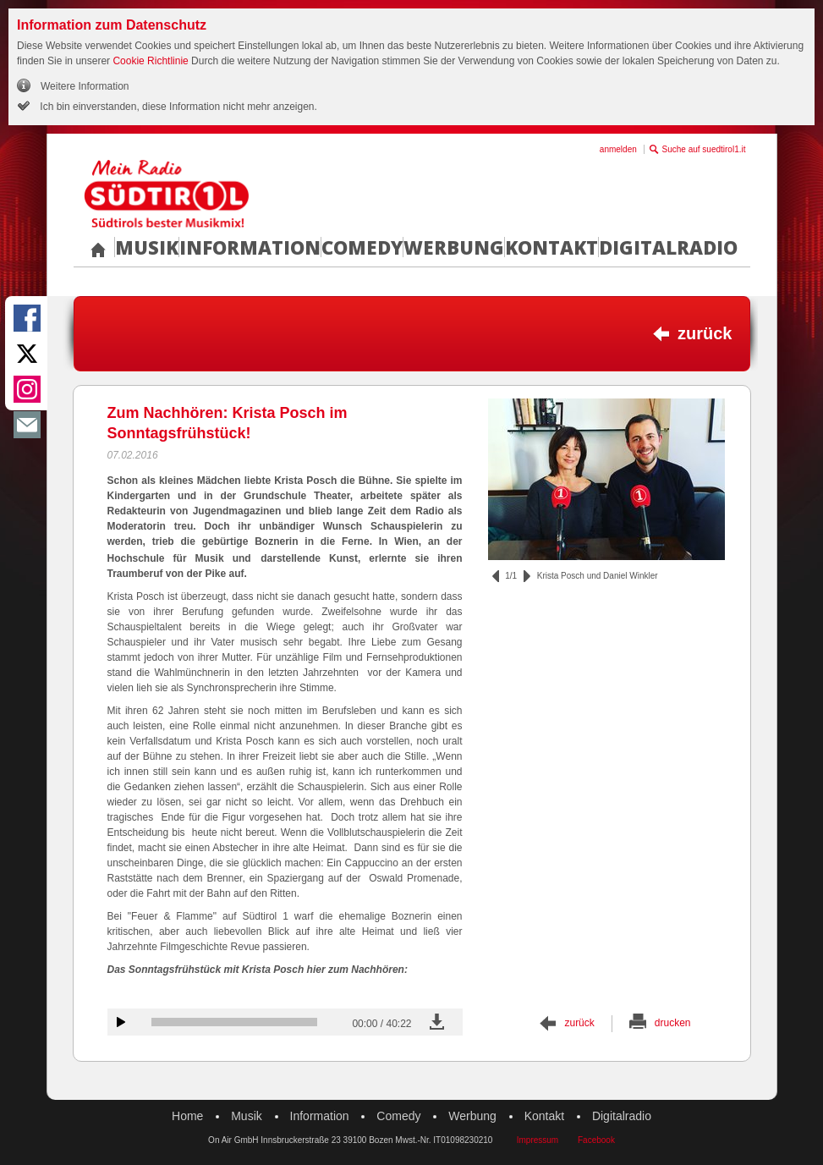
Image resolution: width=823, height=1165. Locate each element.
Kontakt (551, 247)
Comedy (362, 247)
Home (187, 1116)
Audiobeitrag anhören (120, 1022)
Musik (146, 247)
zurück (705, 333)
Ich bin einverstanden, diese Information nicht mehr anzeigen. (177, 107)
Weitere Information (85, 86)
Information (250, 247)
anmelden (618, 149)
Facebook (596, 1140)
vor (527, 576)
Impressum (537, 1140)
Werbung (453, 247)
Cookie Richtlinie (150, 61)
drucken (673, 1023)
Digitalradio (668, 247)
